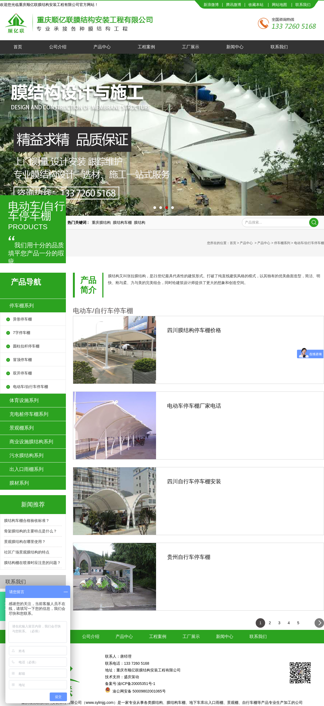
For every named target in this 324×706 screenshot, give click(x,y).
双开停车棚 (22, 373)
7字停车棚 (21, 332)
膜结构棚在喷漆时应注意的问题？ (32, 562)
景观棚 (232, 702)
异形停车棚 (22, 319)
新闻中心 (235, 47)
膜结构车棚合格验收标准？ (26, 520)
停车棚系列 (282, 243)
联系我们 (279, 47)
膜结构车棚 (176, 702)
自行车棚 (249, 702)
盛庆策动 (131, 677)
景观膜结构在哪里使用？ (25, 541)
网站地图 (279, 4)
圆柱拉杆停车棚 (26, 346)
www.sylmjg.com (99, 702)
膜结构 (157, 702)
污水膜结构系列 (26, 455)
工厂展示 (190, 47)
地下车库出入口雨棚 (206, 702)
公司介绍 (57, 47)
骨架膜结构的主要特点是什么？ (30, 531)
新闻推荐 (33, 504)
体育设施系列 (24, 400)
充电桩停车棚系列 (28, 414)
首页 (18, 47)
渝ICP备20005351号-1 (136, 683)
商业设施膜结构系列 (31, 441)
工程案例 (146, 47)
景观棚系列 (21, 428)
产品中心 (102, 47)
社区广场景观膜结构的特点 (26, 552)
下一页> (319, 624)
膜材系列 (19, 483)
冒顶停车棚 (22, 359)
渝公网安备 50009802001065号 (139, 691)
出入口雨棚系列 (26, 469)
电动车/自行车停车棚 (30, 386)
